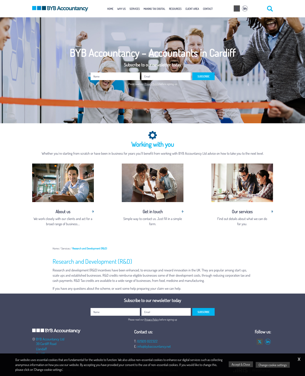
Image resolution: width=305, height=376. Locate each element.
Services (134, 8)
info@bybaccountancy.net (154, 346)
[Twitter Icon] (237, 8)
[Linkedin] (245, 8)
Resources (175, 8)
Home (110, 8)
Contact (208, 8)
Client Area (192, 8)
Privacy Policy (152, 84)
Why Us (121, 8)
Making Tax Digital (154, 8)
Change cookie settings (273, 365)
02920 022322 (147, 341)
